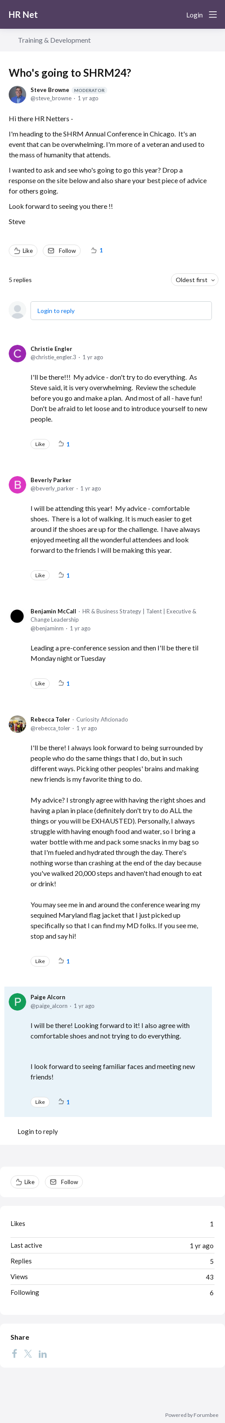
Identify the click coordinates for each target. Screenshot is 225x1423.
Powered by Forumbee (191, 1415)
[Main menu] (213, 14)
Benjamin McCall (53, 611)
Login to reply (56, 310)
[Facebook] (14, 1353)
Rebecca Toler (50, 719)
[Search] (176, 14)
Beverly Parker (51, 480)
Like (28, 250)
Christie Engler (51, 348)
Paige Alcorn (48, 997)
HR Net (23, 14)
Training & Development (54, 40)
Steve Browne (69, 90)
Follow (67, 250)
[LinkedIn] (43, 1353)
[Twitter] (28, 1353)
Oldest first (192, 279)
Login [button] (194, 14)
